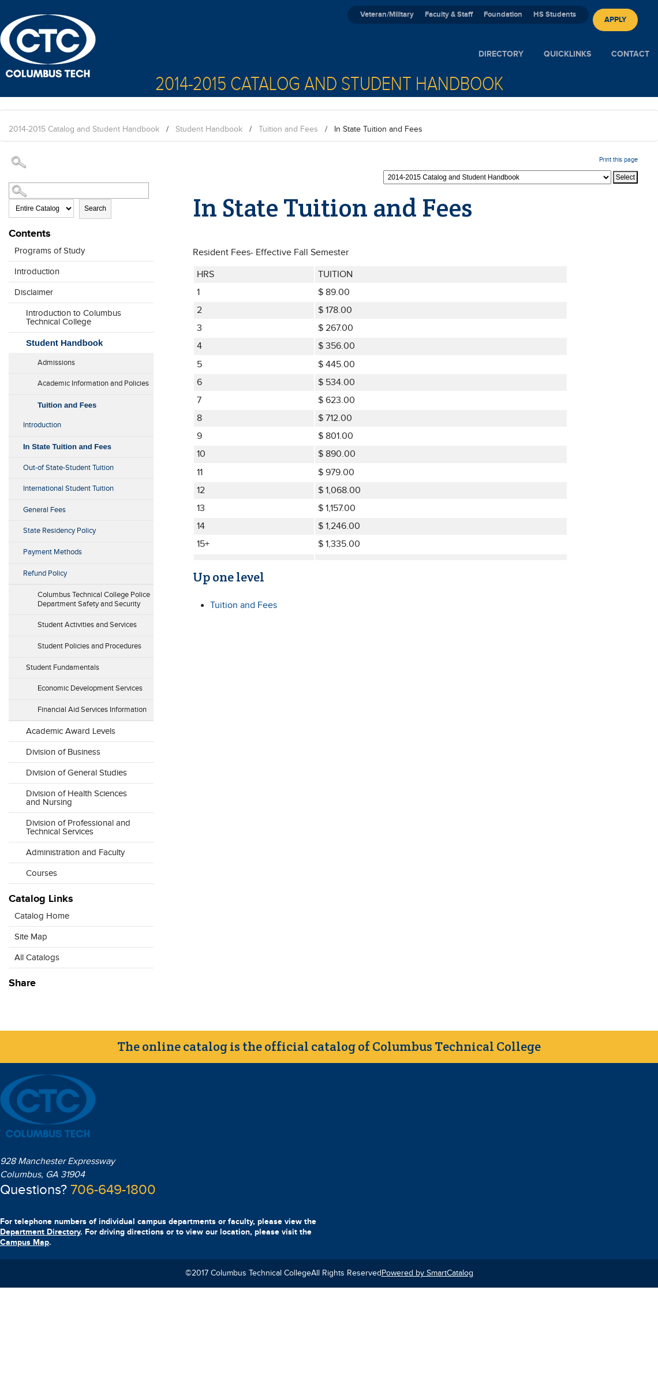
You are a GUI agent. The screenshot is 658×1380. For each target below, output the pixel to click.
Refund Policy (45, 573)
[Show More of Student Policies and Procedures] (14, 642)
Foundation (503, 14)
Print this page (618, 159)
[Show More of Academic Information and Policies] (14, 380)
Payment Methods (52, 552)
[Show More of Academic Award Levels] (14, 728)
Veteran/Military (387, 14)
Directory (501, 54)
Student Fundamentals (62, 667)
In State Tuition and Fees (67, 446)
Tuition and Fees (288, 129)
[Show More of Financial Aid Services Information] (14, 706)
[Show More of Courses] (14, 870)
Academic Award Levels (70, 731)
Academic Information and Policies (93, 383)
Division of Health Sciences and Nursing (76, 798)
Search (95, 208)
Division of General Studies (76, 773)
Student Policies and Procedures (89, 646)
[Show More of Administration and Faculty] (14, 849)
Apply (615, 19)
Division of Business (63, 752)
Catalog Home (41, 916)
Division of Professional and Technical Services (78, 827)
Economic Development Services (90, 688)
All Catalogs (36, 958)
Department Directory (40, 1232)
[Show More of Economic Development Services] (14, 685)
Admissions (56, 362)
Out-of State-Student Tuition (68, 467)
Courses (41, 873)
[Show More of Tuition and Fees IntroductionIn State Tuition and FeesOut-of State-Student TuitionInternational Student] (14, 402)
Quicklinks (567, 54)
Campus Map (24, 1242)
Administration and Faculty (75, 852)
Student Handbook (208, 129)
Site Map (30, 937)
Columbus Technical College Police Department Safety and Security (94, 599)
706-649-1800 (113, 1190)
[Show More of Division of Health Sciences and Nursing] (14, 799)
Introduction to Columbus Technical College (73, 317)
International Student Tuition (68, 488)
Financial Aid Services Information (92, 709)
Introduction (36, 272)
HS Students (554, 14)
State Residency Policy (59, 530)
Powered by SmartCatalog (427, 1273)
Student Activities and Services (87, 624)
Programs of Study (49, 251)
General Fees (44, 509)
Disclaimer (33, 292)
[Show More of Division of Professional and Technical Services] (14, 828)
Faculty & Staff (449, 14)
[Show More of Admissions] (14, 359)
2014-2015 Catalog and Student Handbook (84, 129)
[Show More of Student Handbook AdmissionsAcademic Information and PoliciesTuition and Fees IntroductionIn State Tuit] (14, 340)
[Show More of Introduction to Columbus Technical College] (14, 319)
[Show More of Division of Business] (14, 749)
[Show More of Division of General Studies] (14, 769)
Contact (630, 54)
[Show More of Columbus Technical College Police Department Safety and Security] (14, 600)
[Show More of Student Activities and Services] (14, 621)
